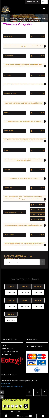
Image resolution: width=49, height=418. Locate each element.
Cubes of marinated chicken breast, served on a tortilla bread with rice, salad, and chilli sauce (25, 46)
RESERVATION (6, 354)
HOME (4, 346)
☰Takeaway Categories (17, 24)
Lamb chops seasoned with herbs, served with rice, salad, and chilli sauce (26, 121)
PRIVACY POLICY (7, 349)
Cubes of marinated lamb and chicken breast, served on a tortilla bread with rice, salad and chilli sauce (25, 65)
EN (43, 2)
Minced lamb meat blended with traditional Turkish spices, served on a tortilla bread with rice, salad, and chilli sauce (25, 160)
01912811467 (5, 383)
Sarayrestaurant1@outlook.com (12, 386)
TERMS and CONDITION (10, 351)
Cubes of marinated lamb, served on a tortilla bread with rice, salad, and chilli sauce (25, 84)
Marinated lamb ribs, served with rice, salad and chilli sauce (27, 178)
